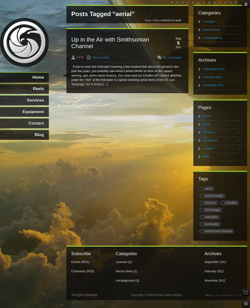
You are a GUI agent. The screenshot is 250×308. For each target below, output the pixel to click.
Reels (207, 124)
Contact (221, 148)
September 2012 (214, 69)
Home (148, 20)
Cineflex (231, 203)
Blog (156, 20)
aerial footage (214, 196)
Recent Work (101, 57)
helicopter (211, 217)
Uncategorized (212, 38)
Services (221, 132)
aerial (208, 188)
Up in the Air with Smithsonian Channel (110, 42)
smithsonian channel (218, 231)
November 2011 (213, 85)
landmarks (211, 224)
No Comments (172, 57)
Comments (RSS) (82, 271)
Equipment (221, 140)
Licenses (209, 21)
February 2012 (212, 77)
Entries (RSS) (80, 262)
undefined (171, 2)
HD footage (212, 210)
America (210, 203)
